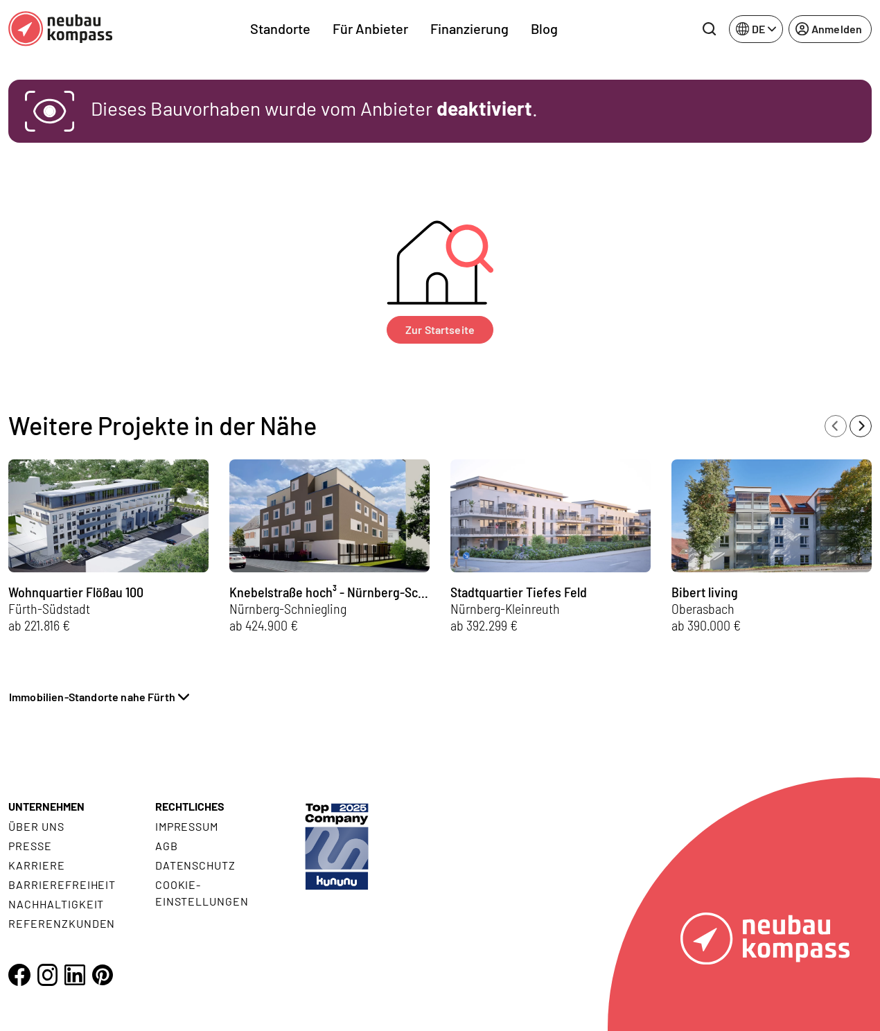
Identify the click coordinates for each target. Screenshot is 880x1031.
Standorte (280, 28)
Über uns (36, 826)
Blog (544, 28)
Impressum (187, 826)
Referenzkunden (61, 923)
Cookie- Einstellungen (202, 893)
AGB (166, 845)
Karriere (36, 865)
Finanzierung (469, 28)
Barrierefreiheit (62, 884)
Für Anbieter (370, 28)
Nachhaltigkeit (56, 903)
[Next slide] (861, 426)
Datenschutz (195, 865)
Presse (30, 845)
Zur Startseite (440, 329)
